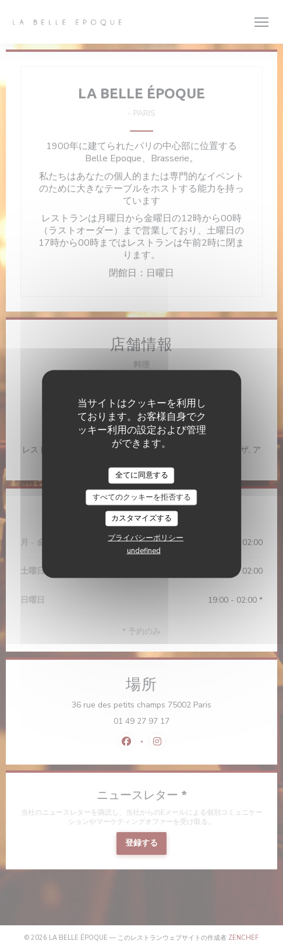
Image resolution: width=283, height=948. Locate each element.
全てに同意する (141, 475)
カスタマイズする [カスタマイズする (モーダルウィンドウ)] (141, 518)
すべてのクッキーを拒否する (142, 496)
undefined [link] (144, 550)
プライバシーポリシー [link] (145, 537)
